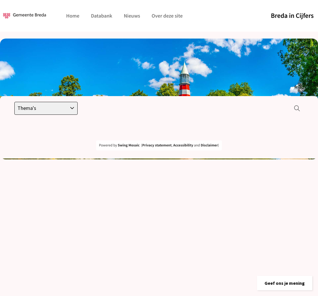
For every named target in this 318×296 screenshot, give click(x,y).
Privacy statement (156, 145)
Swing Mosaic (128, 145)
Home (72, 15)
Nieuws (132, 15)
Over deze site (167, 15)
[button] (284, 283)
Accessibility (183, 145)
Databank (101, 15)
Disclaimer (209, 145)
